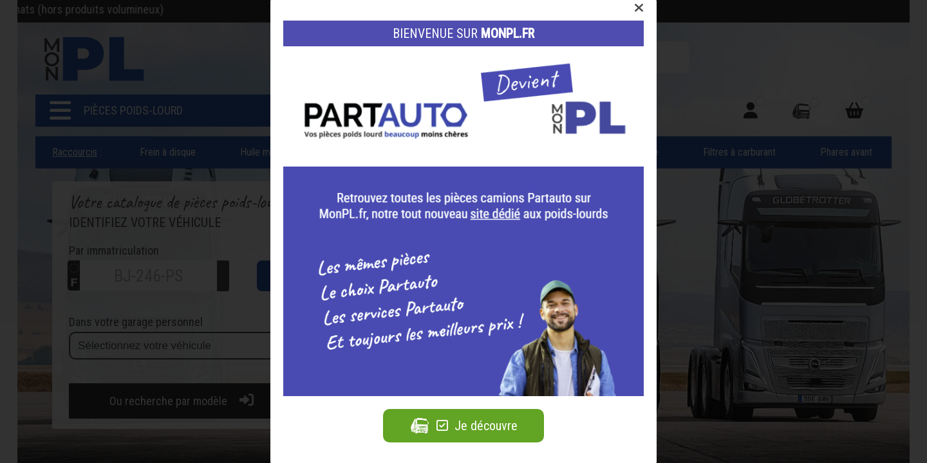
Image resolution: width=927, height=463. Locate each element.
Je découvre (463, 425)
